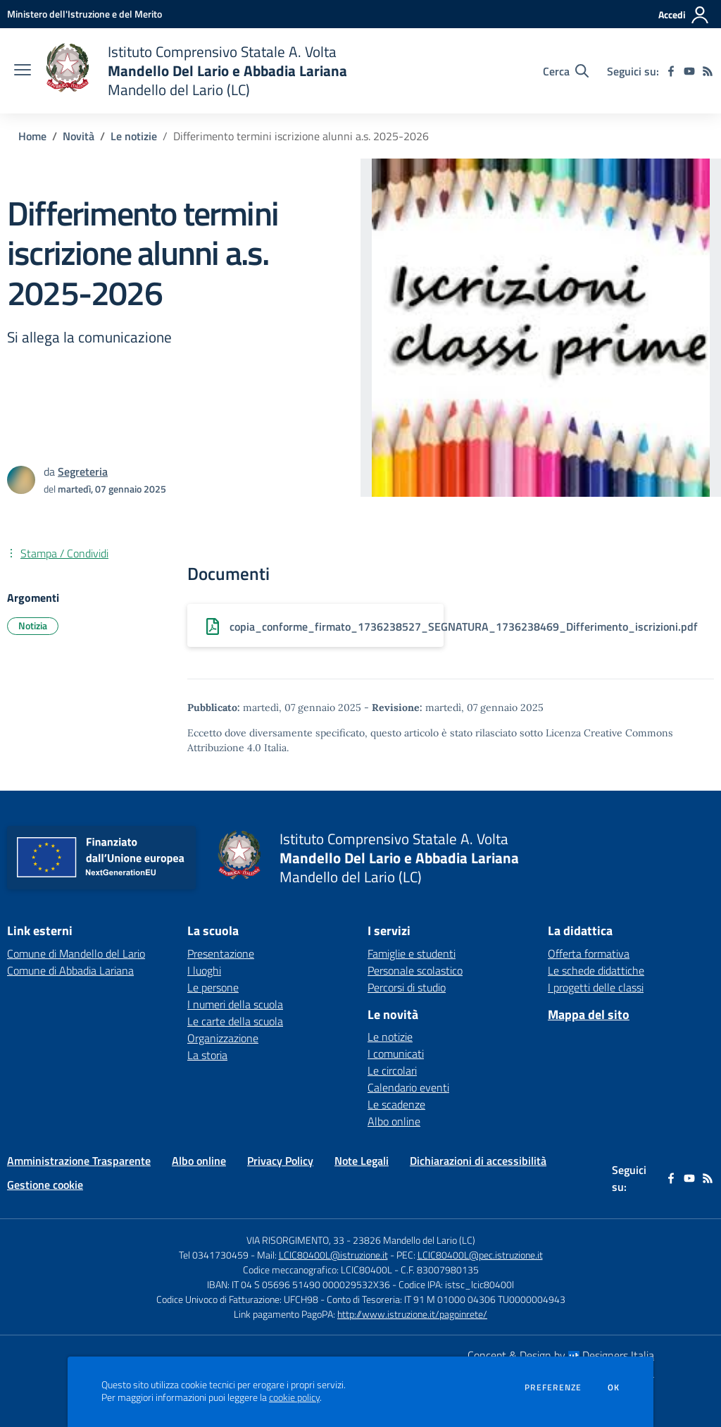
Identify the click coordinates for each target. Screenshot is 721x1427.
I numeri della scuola (235, 1004)
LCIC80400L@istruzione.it (333, 1254)
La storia (207, 1054)
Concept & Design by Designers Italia (561, 1355)
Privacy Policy (280, 1160)
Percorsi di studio (407, 987)
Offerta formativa (588, 953)
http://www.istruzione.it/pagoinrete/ (412, 1313)
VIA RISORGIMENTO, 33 (295, 1240)
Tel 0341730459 (214, 1254)
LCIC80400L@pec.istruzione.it (480, 1254)
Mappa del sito (588, 1014)
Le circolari (392, 1070)
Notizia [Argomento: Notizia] (32, 625)
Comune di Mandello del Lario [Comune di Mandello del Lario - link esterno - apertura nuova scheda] (76, 953)
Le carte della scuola (235, 1021)
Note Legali (361, 1160)
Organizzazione (222, 1038)
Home (32, 136)
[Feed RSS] (707, 71)
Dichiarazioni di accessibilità (478, 1160)
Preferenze (553, 1387)
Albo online (394, 1121)
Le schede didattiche (596, 970)
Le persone (213, 987)
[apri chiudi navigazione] (22, 71)
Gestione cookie (45, 1184)
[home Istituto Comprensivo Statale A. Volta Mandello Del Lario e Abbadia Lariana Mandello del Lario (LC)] (196, 70)
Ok (614, 1387)
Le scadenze (396, 1104)
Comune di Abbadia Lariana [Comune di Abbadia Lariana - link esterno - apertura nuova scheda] (70, 970)
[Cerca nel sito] (566, 71)
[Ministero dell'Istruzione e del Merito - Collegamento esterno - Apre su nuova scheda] (84, 13)
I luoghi (204, 970)
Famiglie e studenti (412, 953)
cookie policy (294, 1397)
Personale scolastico (415, 970)
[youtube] (689, 71)
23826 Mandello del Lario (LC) (414, 1240)
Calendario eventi (408, 1087)
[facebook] (671, 71)
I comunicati (396, 1053)
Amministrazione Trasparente (79, 1160)
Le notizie (134, 136)
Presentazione (220, 953)
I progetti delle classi (596, 987)
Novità (78, 136)
